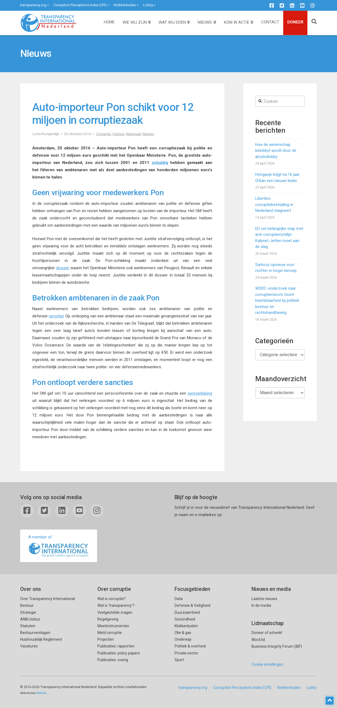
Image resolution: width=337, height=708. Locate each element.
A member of (58, 546)
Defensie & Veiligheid (192, 605)
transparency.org (33, 5)
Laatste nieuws (264, 599)
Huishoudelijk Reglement (41, 639)
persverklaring (200, 393)
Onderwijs (183, 639)
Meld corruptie (109, 632)
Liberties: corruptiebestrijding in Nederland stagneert (274, 204)
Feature (118, 134)
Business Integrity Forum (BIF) (276, 646)
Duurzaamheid (187, 612)
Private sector (186, 653)
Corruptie (103, 134)
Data (179, 599)
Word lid (258, 639)
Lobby (148, 5)
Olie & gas (183, 632)
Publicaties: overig (112, 660)
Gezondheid (185, 619)
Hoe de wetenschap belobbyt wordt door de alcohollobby (275, 150)
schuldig (160, 162)
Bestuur (27, 605)
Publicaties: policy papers (118, 653)
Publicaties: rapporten (115, 646)
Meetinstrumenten (113, 626)
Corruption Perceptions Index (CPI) (80, 5)
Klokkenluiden (125, 5)
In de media (261, 605)
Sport (179, 660)
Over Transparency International (47, 599)
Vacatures (29, 646)
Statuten (27, 626)
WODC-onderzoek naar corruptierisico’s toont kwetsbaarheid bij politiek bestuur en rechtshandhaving (277, 300)
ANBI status (30, 619)
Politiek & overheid (190, 646)
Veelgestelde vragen (114, 612)
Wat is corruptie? (111, 599)
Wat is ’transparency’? (115, 605)
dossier (62, 267)
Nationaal (133, 134)
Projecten (105, 639)
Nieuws (148, 134)
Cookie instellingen (267, 664)
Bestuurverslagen (35, 632)
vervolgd (56, 316)
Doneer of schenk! (266, 632)
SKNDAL (42, 693)
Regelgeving (107, 619)
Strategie (28, 612)
